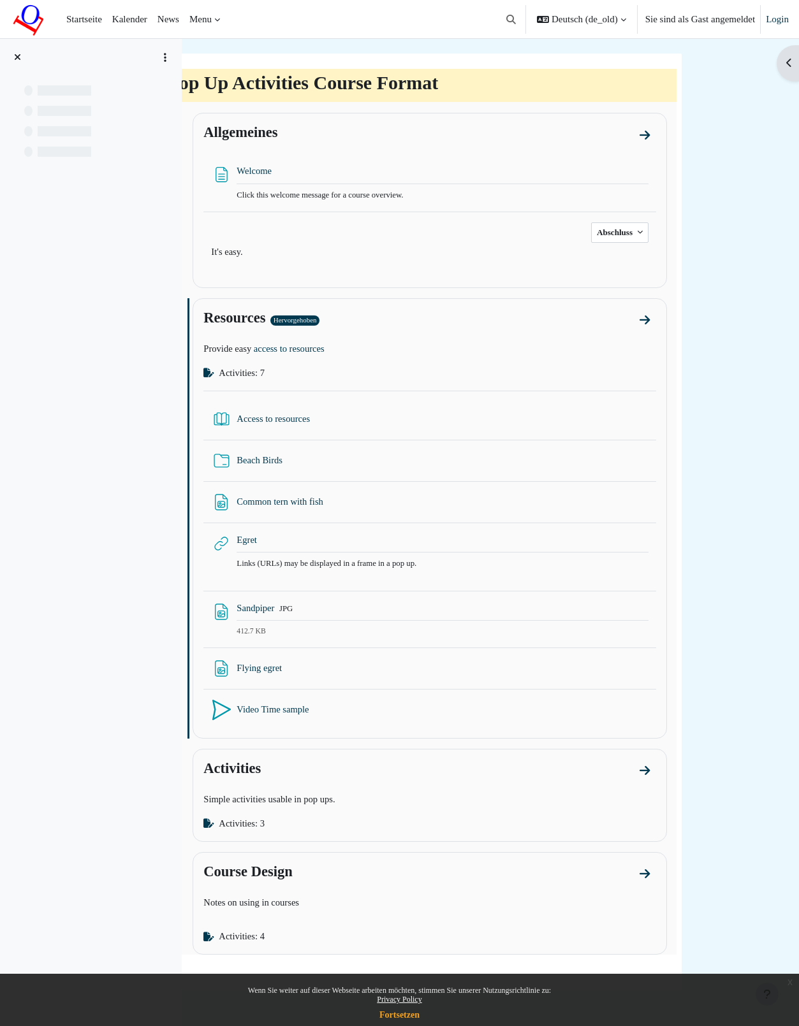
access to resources (354, 350)
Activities (295, 771)
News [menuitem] (168, 19)
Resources (297, 319)
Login (777, 19)
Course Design (311, 875)
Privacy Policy (399, 999)
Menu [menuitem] (200, 19)
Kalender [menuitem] (129, 19)
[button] (511, 19)
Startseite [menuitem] (84, 19)
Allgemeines (304, 132)
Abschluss (679, 233)
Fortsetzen (399, 1015)
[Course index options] (165, 57)
